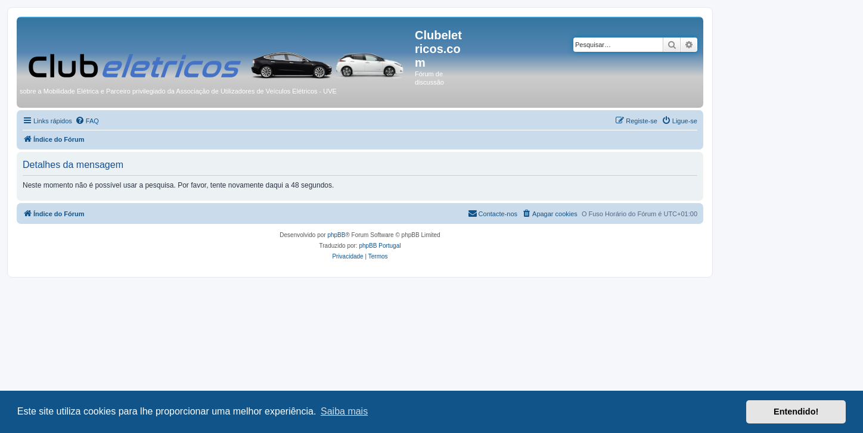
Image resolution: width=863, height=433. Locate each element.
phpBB (336, 235)
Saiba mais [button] (344, 411)
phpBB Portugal (380, 245)
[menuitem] (87, 121)
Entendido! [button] (796, 411)
